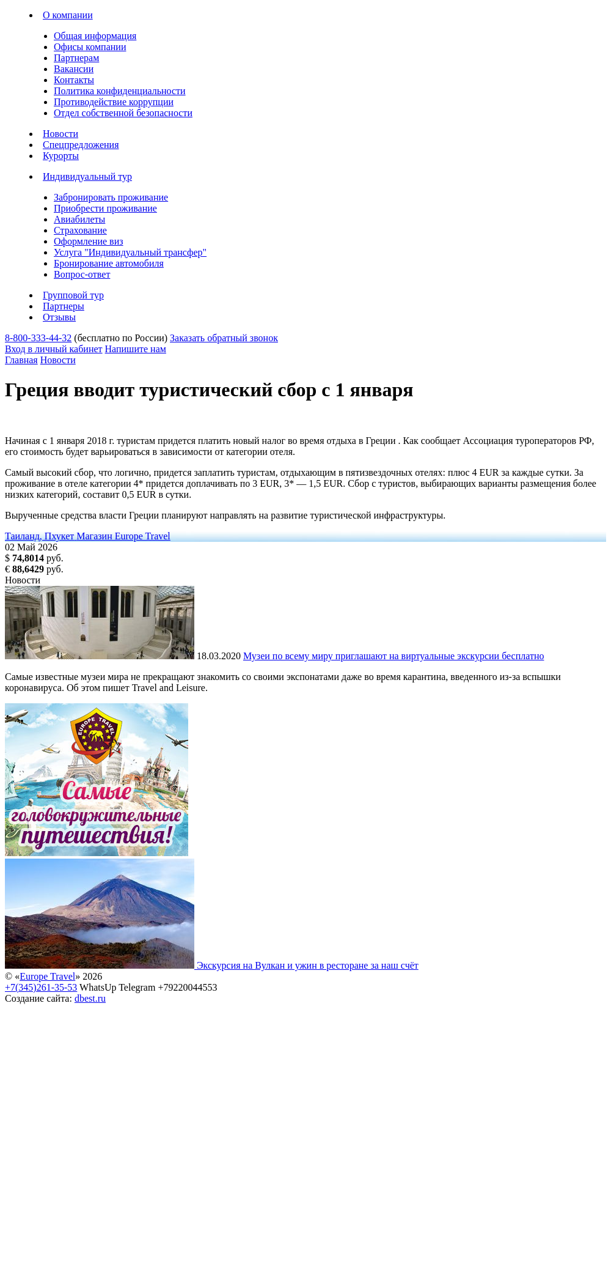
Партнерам (76, 58)
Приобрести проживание (105, 208)
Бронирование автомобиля (109, 263)
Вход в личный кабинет (54, 349)
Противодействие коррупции (114, 102)
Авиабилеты (79, 219)
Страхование (80, 230)
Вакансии (73, 69)
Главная (21, 360)
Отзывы (59, 317)
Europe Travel (47, 976)
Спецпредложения (81, 144)
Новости (60, 133)
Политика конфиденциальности (120, 91)
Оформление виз (88, 241)
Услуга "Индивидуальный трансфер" (130, 252)
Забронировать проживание (111, 197)
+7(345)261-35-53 (41, 987)
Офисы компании (90, 47)
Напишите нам (135, 349)
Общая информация (95, 36)
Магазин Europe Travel (123, 536)
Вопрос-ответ (82, 274)
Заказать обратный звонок (224, 338)
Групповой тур (73, 295)
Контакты (74, 80)
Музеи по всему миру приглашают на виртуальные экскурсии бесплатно (393, 656)
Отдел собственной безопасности (123, 113)
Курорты (61, 155)
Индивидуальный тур (87, 176)
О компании (68, 15)
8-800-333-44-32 (38, 338)
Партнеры (63, 306)
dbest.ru (90, 998)
